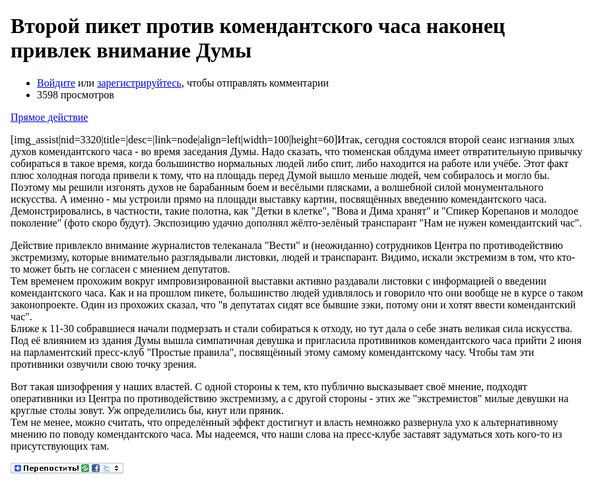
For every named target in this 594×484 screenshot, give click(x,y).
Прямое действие (49, 117)
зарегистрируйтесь (139, 82)
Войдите (56, 82)
